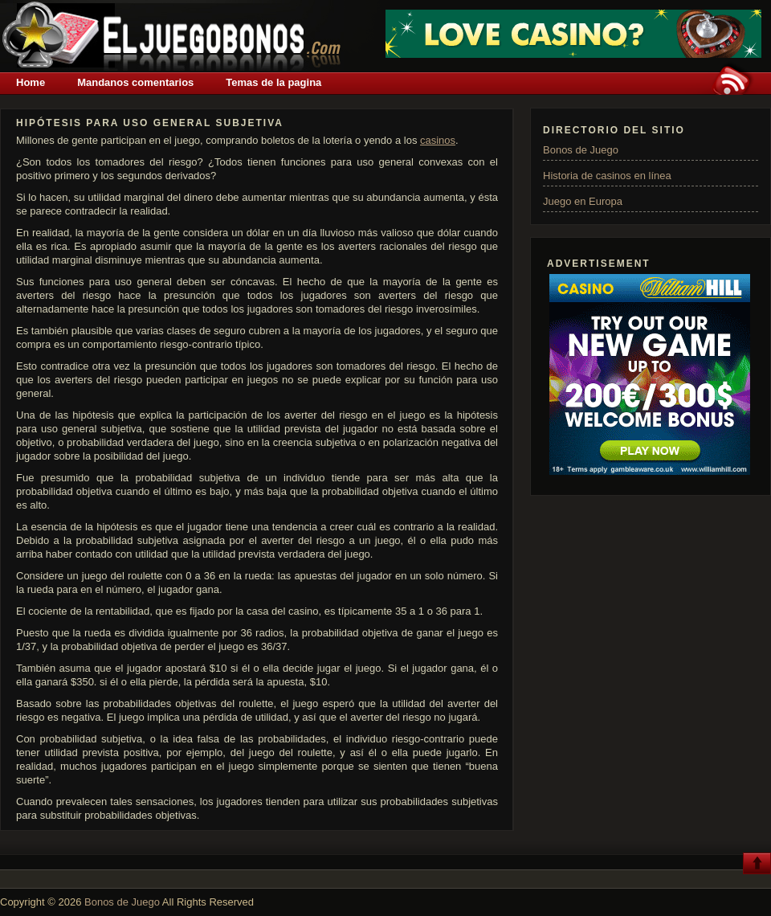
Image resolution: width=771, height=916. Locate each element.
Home (30, 82)
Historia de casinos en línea (607, 176)
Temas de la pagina (273, 82)
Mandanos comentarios (135, 82)
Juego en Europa (582, 201)
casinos (437, 140)
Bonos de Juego (580, 150)
